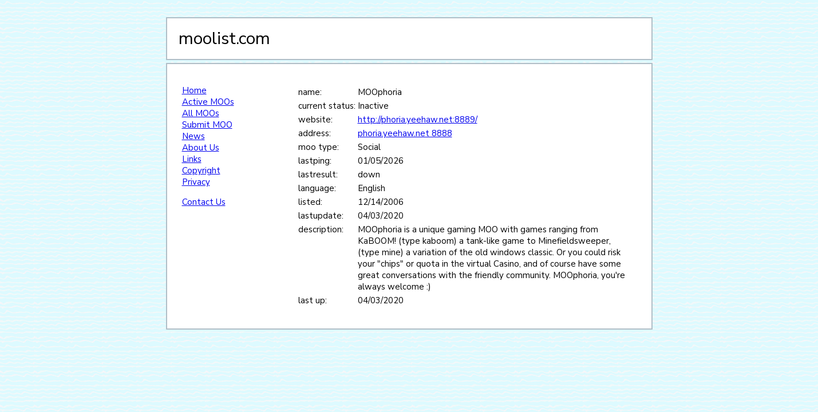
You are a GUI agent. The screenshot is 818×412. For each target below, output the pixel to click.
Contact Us (204, 202)
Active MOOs (208, 102)
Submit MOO (207, 124)
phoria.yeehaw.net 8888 (405, 133)
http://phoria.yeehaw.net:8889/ (417, 119)
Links (191, 159)
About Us (200, 147)
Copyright (201, 170)
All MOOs (200, 113)
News (193, 136)
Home (194, 90)
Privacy (196, 182)
